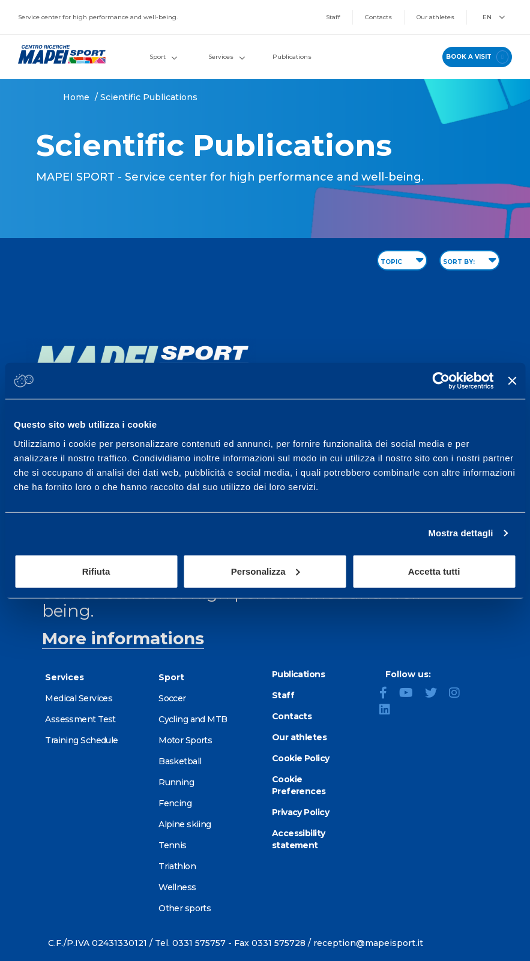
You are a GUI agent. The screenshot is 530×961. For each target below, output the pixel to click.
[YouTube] (411, 694)
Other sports (184, 908)
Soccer (172, 698)
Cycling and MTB (192, 719)
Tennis (172, 845)
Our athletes (435, 17)
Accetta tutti (434, 571)
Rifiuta (96, 571)
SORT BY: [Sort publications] (469, 260)
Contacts (378, 17)
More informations (123, 638)
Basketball (179, 761)
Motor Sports (185, 740)
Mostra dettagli (460, 533)
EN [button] (494, 17)
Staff (333, 17)
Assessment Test (80, 719)
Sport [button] (163, 57)
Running (176, 782)
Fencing (174, 803)
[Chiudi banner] (512, 381)
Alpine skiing (184, 824)
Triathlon (177, 866)
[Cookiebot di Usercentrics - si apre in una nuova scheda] (441, 381)
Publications (292, 57)
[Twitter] (436, 694)
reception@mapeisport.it (368, 943)
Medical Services (78, 698)
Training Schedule (81, 740)
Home (76, 97)
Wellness (177, 887)
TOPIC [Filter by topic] (402, 260)
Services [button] (226, 57)
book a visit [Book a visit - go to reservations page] (477, 57)
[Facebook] (388, 694)
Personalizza (265, 571)
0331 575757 (199, 943)
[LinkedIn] (389, 710)
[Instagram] (459, 694)
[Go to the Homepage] (57, 54)
